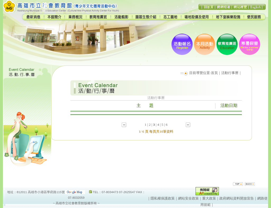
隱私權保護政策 (163, 198)
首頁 (214, 73)
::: (4, 17)
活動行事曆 (229, 73)
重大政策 (209, 198)
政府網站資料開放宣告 (236, 198)
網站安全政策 (188, 198)
